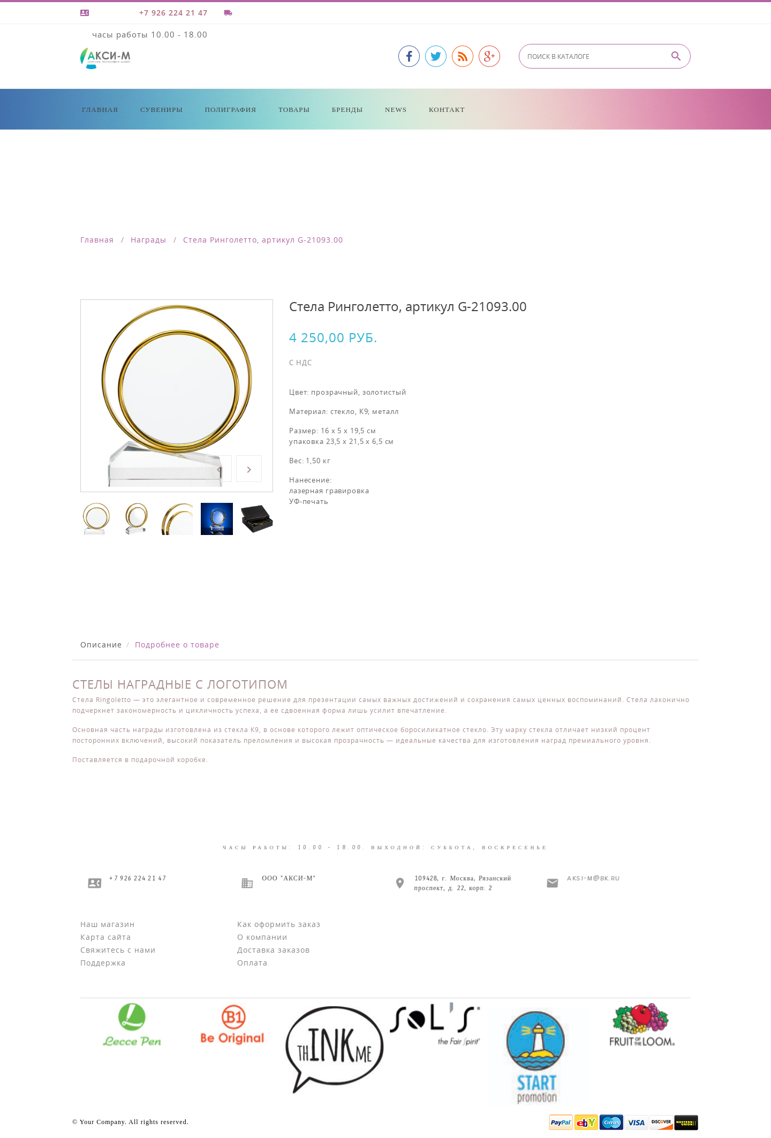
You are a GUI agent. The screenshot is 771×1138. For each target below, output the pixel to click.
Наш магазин (107, 924)
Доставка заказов (273, 950)
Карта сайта (105, 937)
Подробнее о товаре (177, 644)
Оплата (252, 963)
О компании (262, 937)
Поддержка (103, 963)
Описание (101, 644)
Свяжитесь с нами (118, 950)
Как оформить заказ (279, 924)
